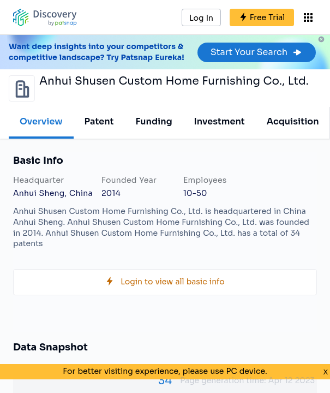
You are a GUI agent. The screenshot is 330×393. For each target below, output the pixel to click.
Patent (99, 121)
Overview (41, 121)
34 (165, 381)
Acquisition (293, 121)
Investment (219, 121)
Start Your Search (257, 52)
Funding (153, 121)
